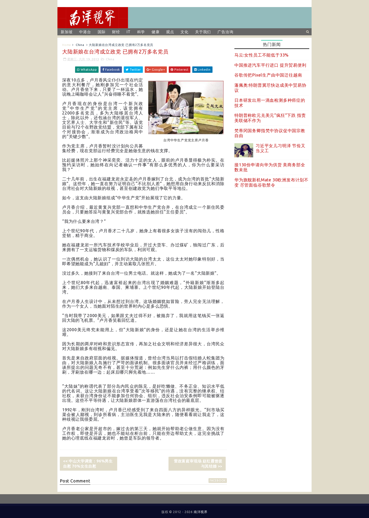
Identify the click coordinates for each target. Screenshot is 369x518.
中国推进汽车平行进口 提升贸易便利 (270, 65)
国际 (102, 32)
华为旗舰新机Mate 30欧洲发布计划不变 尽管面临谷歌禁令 (271, 182)
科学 (141, 32)
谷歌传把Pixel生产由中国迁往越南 (268, 75)
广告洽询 (225, 32)
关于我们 (203, 32)
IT (129, 32)
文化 (184, 32)
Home (66, 44)
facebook (218, 480)
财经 (116, 32)
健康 (156, 32)
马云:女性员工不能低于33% (261, 55)
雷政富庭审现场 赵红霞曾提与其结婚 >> (198, 463)
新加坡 (66, 32)
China (80, 44)
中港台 (85, 32)
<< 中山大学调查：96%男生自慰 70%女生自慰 (88, 463)
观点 (170, 32)
